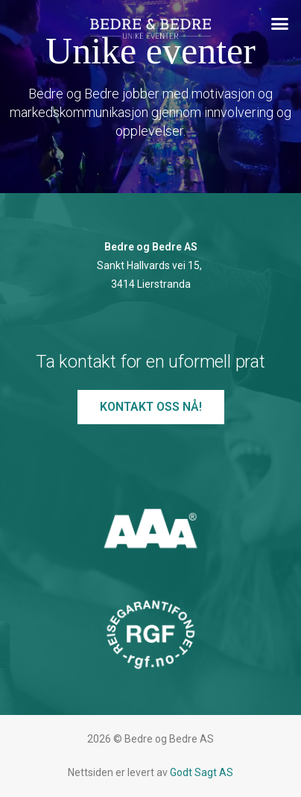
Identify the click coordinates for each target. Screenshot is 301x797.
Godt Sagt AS (201, 772)
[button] (280, 23)
